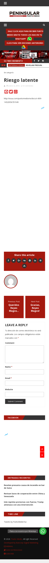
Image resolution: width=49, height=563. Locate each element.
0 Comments (28, 86)
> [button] (46, 54)
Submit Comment (15, 401)
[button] (43, 531)
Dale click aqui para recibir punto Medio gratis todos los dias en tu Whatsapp (25, 35)
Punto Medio (16, 539)
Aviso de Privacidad (13, 550)
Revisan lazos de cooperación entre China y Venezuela (24, 495)
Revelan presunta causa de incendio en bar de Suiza (24, 486)
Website (9, 389)
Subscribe (9, 554)
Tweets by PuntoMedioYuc (15, 522)
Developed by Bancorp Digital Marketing (21, 542)
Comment (9, 343)
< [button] (3, 54)
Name (8, 367)
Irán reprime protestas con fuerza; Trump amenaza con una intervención (24, 503)
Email (8, 378)
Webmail (8, 546)
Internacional (16, 65)
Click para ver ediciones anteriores (25, 45)
